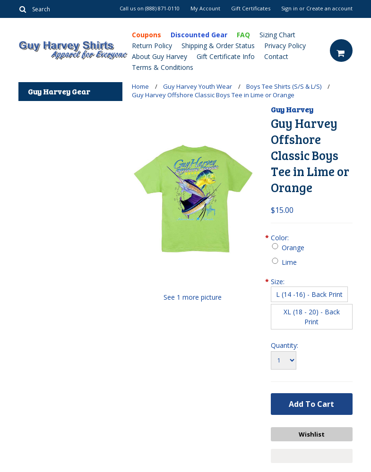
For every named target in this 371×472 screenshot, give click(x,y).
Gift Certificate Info (226, 56)
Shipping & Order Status (218, 45)
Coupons (146, 34)
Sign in (289, 8)
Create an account (329, 8)
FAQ (243, 34)
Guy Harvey (292, 109)
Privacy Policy (285, 45)
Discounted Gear (199, 34)
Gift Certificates (250, 8)
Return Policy (152, 45)
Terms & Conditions (162, 67)
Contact (276, 56)
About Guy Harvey (159, 56)
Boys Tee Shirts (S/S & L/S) (283, 86)
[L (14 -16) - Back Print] (309, 294)
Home (140, 86)
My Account (205, 8)
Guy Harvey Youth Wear (197, 86)
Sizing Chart (277, 34)
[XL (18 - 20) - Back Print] (312, 316)
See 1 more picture (193, 297)
